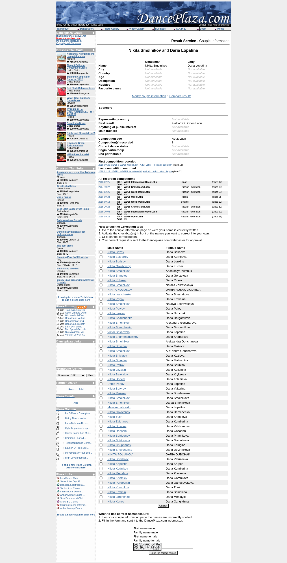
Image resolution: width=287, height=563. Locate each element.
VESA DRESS (64, 197)
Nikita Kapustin (117, 464)
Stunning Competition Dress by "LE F (78, 78)
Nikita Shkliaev (117, 355)
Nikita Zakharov (117, 421)
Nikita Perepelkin (118, 482)
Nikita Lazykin (116, 369)
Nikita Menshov (117, 473)
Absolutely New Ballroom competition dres (80, 55)
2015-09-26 (104, 216)
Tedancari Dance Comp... (78, 443)
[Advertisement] (76, 353)
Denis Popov (115, 383)
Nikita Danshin (117, 431)
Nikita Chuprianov (119, 445)
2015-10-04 (104, 211)
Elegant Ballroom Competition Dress (77, 66)
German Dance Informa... (73, 505)
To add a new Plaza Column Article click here (76, 466)
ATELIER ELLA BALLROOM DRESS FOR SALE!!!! (80, 112)
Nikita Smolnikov (118, 271)
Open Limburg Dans (75, 312)
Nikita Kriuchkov (118, 487)
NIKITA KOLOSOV (119, 289)
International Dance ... (71, 491)
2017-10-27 (104, 187)
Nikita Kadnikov (117, 468)
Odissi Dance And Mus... (78, 433)
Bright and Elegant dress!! (81, 133)
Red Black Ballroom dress (81, 88)
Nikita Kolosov (116, 280)
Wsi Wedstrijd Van (74, 315)
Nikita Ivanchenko (119, 294)
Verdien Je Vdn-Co (75, 334)
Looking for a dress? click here (76, 297)
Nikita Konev (115, 501)
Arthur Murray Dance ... (72, 495)
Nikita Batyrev (116, 388)
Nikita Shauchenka (119, 318)
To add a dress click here (76, 300)
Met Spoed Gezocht (75, 329)
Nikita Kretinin (116, 492)
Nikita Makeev (116, 393)
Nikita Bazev (115, 252)
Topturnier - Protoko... (71, 488)
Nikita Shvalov (116, 426)
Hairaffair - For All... (75, 438)
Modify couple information (149, 96)
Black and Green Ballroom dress (76, 144)
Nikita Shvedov (117, 346)
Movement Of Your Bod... (78, 452)
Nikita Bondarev (117, 459)
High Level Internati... (76, 457)
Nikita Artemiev (117, 478)
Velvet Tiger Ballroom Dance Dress (78, 99)
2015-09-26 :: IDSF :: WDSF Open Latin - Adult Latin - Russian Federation (135, 165)
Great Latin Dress (76, 123)
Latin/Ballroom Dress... (77, 423)
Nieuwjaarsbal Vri (74, 332)
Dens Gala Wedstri (75, 324)
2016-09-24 (104, 197)
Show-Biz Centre (69, 501)
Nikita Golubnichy (119, 266)
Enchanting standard (68, 268)
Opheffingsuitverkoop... (77, 428)
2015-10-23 (104, 207)
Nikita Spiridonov (118, 435)
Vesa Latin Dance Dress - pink (73, 209)
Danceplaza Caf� (75, 321)
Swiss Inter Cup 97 (70, 481)
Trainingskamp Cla (75, 310)
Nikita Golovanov (118, 412)
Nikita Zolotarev (117, 256)
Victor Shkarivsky (118, 332)
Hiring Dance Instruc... (77, 418)
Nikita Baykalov (117, 374)
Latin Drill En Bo (73, 326)
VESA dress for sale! (78, 154)
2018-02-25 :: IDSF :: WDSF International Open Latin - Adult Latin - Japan (135, 171)
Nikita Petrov (115, 365)
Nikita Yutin (114, 416)
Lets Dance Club (69, 478)
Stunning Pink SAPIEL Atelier (72, 257)
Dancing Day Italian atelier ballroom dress (71, 233)
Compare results (180, 96)
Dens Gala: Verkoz (75, 318)
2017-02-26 (104, 192)
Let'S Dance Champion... (78, 413)
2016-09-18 (104, 202)
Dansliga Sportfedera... (72, 484)
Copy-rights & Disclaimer (68, 43)
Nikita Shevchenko (119, 327)
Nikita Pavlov (116, 308)
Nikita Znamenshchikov (122, 336)
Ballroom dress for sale (69, 220)
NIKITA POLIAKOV (120, 454)
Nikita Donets (116, 379)
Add (76, 402)
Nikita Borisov (116, 261)
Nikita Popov (115, 299)
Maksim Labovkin (118, 407)
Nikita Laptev (116, 313)
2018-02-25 (104, 182)
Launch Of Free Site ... (77, 447)
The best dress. (65, 246)
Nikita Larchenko (118, 496)
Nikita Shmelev (117, 275)
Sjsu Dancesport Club (71, 498)
